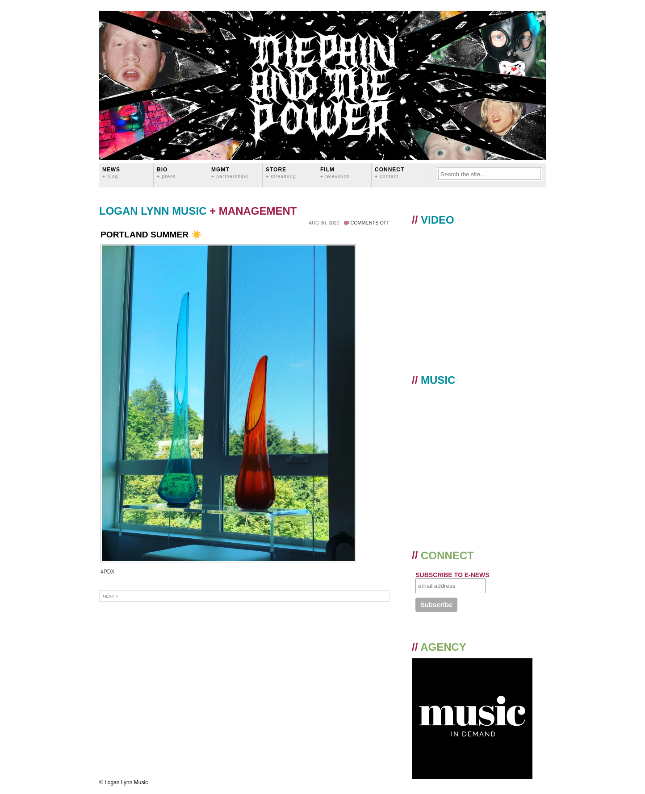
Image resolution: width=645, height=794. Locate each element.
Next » (110, 596)
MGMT (229, 172)
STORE (281, 172)
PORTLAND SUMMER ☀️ (151, 234)
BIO (166, 172)
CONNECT (389, 172)
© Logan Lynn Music (123, 782)
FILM (335, 172)
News (111, 172)
